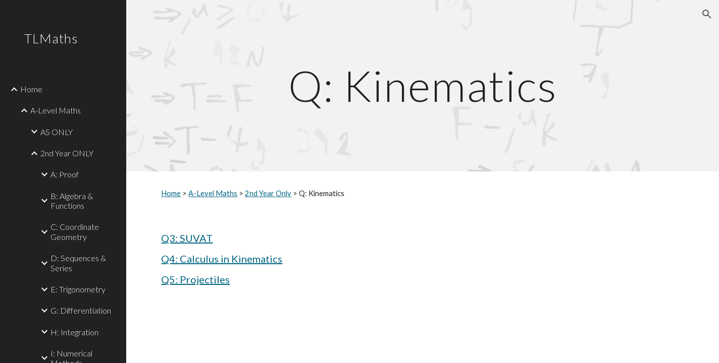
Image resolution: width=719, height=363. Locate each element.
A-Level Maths (212, 193)
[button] (707, 14)
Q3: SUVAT (187, 238)
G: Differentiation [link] (80, 310)
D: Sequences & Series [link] (78, 262)
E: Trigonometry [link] (78, 289)
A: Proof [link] (64, 174)
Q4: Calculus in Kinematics (221, 259)
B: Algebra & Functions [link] (71, 200)
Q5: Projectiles (195, 279)
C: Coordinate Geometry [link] (74, 231)
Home (171, 193)
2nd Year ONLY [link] (66, 153)
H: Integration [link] (74, 332)
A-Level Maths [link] (55, 110)
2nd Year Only (268, 193)
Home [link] (31, 89)
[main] (422, 85)
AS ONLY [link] (56, 132)
